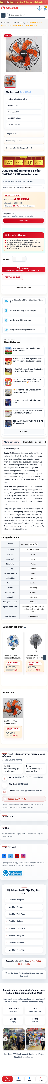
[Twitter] (10, 856)
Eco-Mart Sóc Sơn (16, 907)
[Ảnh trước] (5, 1039)
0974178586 (23, 220)
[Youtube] (17, 856)
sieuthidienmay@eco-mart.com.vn (28, 791)
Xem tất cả (24, 431)
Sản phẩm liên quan (13, 627)
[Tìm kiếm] (9, 15)
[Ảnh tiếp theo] (42, 1039)
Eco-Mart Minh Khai (17, 950)
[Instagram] (23, 856)
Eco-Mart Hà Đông (16, 921)
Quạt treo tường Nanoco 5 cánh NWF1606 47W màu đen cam (12, 722)
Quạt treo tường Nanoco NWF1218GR (34, 656)
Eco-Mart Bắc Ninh (16, 943)
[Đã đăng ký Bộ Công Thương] (12, 873)
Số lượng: (6, 259)
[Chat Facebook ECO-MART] (18, 1079)
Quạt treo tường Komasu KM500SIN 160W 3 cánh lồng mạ (12, 656)
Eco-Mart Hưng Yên (16, 936)
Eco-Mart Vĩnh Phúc (17, 914)
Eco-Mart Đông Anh (16, 900)
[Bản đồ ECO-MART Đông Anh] (40, 1079)
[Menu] (3, 15)
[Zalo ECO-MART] (29, 1079)
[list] (24, 1039)
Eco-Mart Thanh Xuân (17, 928)
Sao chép (33, 544)
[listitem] (14, 1039)
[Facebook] (4, 856)
